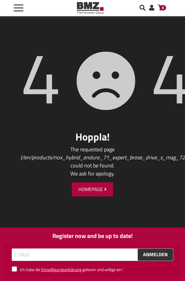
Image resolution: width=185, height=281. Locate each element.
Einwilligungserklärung (61, 269)
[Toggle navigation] (18, 8)
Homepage (92, 189)
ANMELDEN (155, 254)
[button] (151, 8)
